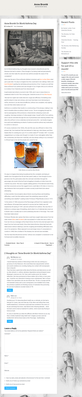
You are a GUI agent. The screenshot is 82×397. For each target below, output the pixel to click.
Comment (7, 334)
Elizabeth (21, 219)
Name (6, 356)
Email (6, 363)
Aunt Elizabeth (8, 84)
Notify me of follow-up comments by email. (18, 381)
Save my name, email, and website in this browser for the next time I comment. (28, 378)
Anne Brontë (41, 4)
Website (6, 370)
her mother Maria (45, 79)
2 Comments (19, 26)
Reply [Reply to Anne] (9, 321)
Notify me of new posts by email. (15, 384)
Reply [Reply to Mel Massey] (9, 290)
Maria (14, 219)
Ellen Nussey (48, 94)
